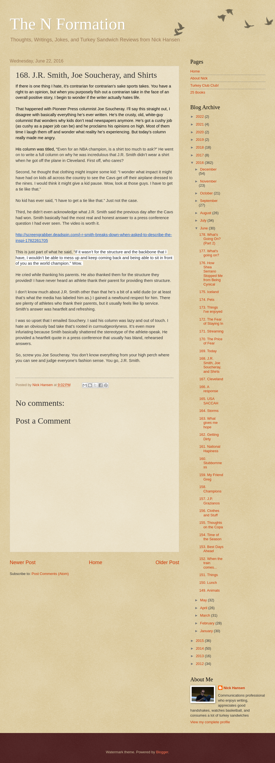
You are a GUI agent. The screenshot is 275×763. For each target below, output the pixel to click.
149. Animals (209, 590)
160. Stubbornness (210, 463)
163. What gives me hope (208, 422)
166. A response (208, 389)
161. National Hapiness (209, 448)
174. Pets (206, 299)
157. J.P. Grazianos (209, 501)
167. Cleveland (211, 379)
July (203, 220)
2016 (200, 163)
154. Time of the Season (210, 537)
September (209, 201)
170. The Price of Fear (210, 341)
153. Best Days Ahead (211, 549)
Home (95, 562)
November (208, 181)
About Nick (199, 78)
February (207, 623)
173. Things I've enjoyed (210, 309)
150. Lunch (208, 583)
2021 (200, 124)
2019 (200, 139)
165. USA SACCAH (208, 401)
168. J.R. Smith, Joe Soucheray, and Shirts (210, 364)
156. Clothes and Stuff (209, 513)
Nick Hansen (234, 688)
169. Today (208, 351)
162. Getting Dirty (209, 436)
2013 (200, 656)
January (207, 631)
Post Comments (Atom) (50, 574)
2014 (200, 648)
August (206, 213)
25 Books (197, 92)
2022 (200, 116)
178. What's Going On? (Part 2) (210, 238)
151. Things (208, 575)
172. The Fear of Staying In (211, 321)
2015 (200, 641)
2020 (200, 132)
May (204, 600)
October (207, 193)
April (204, 608)
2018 (200, 147)
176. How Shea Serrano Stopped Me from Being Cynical (210, 273)
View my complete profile (210, 722)
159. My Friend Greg (211, 477)
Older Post (167, 562)
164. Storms (208, 411)
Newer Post (23, 562)
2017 (200, 155)
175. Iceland (209, 292)
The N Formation (68, 24)
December (208, 169)
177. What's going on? (209, 253)
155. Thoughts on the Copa (211, 525)
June (204, 228)
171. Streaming (211, 331)
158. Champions (210, 489)
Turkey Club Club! (204, 85)
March (205, 615)
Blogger (162, 752)
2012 (200, 664)
